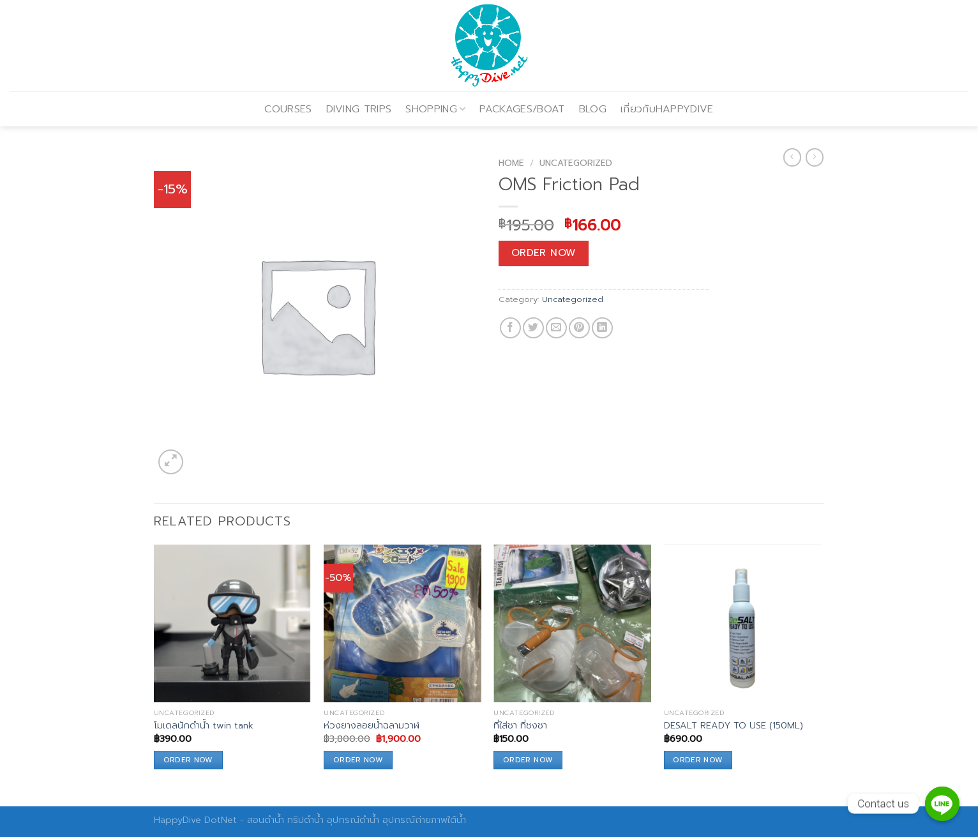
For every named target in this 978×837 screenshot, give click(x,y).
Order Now (543, 252)
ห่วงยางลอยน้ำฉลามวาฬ (371, 726)
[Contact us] (942, 804)
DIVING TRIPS (359, 109)
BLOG (592, 109)
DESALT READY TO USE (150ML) (733, 726)
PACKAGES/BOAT (521, 109)
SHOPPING (435, 109)
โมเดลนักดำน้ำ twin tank (203, 726)
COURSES (288, 109)
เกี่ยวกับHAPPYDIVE (667, 109)
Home (511, 163)
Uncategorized (575, 163)
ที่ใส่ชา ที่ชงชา (520, 726)
